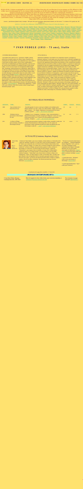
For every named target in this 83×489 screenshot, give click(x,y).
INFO (8, 3)
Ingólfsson (4, 33)
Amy (17, 27)
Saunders (73, 36)
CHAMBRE (73, 3)
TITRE (12, 104)
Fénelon (79, 30)
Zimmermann (48, 39)
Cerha (47, 28)
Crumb (78, 28)
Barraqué (41, 27)
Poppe (15, 36)
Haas (51, 31)
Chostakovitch (53, 28)
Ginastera (22, 31)
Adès (14, 27)
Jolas (9, 33)
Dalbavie (3, 30)
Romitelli (62, 36)
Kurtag (31, 33)
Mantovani (5, 34)
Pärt (63, 34)
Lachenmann (37, 33)
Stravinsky (35, 37)
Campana (32, 28)
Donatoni (29, 30)
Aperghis (26, 27)
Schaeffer (4, 37)
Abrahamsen (4, 27)
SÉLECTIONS (25, 3)
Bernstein (67, 27)
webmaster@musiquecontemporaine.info (36, 179)
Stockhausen (29, 37)
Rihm (45, 36)
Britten (23, 28)
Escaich (64, 30)
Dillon (24, 30)
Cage (27, 28)
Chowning (61, 28)
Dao (15, 30)
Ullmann (62, 37)
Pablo (59, 34)
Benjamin (57, 27)
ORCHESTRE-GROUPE (45, 3)
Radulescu (37, 36)
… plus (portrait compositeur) (46, 111)
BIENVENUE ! (74, 179)
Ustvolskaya (68, 37)
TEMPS (65, 104)
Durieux (40, 30)
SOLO (77, 3)
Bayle (45, 27)
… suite (37, 111)
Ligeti (48, 33)
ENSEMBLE (67, 3)
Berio (62, 27)
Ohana (55, 34)
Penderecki (5, 36)
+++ (44, 22)
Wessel (32, 39)
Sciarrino (22, 37)
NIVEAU (78, 104)
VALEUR (72, 104)
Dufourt (35, 30)
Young (42, 39)
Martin (21, 34)
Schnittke (10, 37)
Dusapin (45, 30)
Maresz (16, 34)
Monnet (31, 34)
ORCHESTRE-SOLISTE (57, 3)
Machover (66, 33)
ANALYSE (28, 104)
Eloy (55, 30)
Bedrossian (51, 27)
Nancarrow (42, 34)
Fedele (69, 30)
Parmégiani (68, 34)
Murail (36, 34)
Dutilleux (50, 30)
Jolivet (14, 33)
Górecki (39, 31)
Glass (27, 31)
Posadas (20, 36)
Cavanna (42, 28)
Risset (53, 36)
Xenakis (37, 39)
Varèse (74, 37)
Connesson (67, 28)
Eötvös (59, 30)
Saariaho (68, 36)
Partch (74, 34)
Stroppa (41, 37)
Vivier (78, 37)
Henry (60, 31)
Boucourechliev (12, 28)
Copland (73, 28)
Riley (49, 36)
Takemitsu (46, 37)
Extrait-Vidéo (71, 160)
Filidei (17, 31)
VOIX (81, 3)
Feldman (74, 30)
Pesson (11, 36)
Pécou (78, 34)
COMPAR (18, 3)
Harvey (55, 31)
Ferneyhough (6, 31)
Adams (10, 27)
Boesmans (4, 28)
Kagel (18, 33)
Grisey (47, 31)
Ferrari (13, 31)
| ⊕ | (31, 3)
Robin (57, 36)
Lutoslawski (60, 33)
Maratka (11, 34)
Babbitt (31, 27)
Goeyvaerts (33, 31)
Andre (21, 27)
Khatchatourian (25, 33)
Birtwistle (78, 27)
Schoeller (16, 37)
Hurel (77, 31)
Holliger (69, 31)
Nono (47, 34)
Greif (43, 31)
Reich (42, 36)
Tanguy (52, 37)
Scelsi (78, 36)
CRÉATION (5, 104)
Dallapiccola (10, 30)
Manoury (77, 33)
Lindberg (53, 33)
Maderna (72, 33)
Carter (37, 28)
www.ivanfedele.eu (12, 83)
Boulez (19, 28)
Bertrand (73, 27)
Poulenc (25, 36)
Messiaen (26, 34)
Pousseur (30, 36)
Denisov (20, 30)
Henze (64, 31)
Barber (36, 27)
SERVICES (13, 3)
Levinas (44, 33)
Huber (73, 31)
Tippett (57, 37)
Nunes (51, 34)
